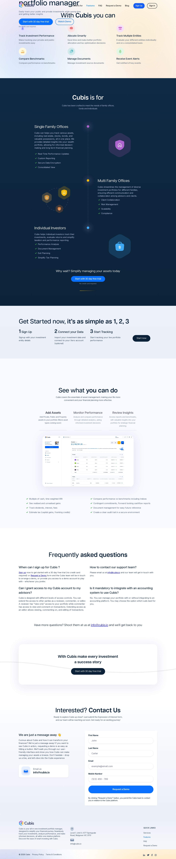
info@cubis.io (113, 572)
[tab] (53, 421)
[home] (26, 5)
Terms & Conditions (54, 855)
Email (90, 761)
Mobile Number (95, 774)
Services (147, 833)
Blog (127, 6)
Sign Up (138, 6)
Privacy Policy (38, 855)
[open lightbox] (64, 22)
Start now (141, 338)
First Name (93, 736)
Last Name (93, 748)
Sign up (22, 572)
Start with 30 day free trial (36, 22)
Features (90, 6)
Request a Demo (113, 6)
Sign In (152, 6)
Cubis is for (77, 6)
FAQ (100, 6)
